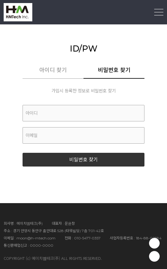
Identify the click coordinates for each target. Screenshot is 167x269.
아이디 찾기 (53, 70)
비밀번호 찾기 (114, 70)
